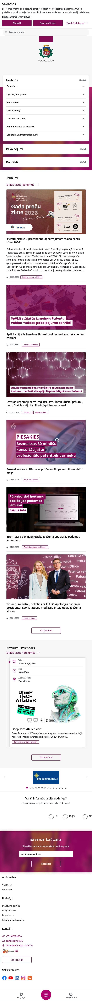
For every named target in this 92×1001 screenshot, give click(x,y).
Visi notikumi (46, 757)
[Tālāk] (87, 777)
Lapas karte (8, 915)
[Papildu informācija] (16, 951)
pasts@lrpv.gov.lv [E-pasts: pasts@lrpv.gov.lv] (14, 940)
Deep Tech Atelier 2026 (27, 729)
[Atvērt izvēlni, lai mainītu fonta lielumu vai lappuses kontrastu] (71, 995)
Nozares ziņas (41, 412)
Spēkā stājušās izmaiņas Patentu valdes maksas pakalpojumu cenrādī (45, 336)
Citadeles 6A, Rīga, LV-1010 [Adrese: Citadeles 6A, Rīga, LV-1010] (19, 945)
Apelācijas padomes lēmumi (35, 547)
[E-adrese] (8, 951)
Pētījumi (27, 412)
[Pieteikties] (46, 864)
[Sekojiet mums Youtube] (11, 978)
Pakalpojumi (14, 149)
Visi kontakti (17, 959)
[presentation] (24, 818)
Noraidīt (17, 23)
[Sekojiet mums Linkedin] (17, 978)
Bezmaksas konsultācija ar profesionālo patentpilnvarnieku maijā (44, 471)
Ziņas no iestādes (31, 345)
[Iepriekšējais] (4, 777)
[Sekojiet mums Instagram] (23, 978)
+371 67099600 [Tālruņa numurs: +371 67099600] (14, 936)
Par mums (7, 889)
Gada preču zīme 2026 (31, 277)
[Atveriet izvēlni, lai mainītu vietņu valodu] (21, 995)
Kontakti (12, 162)
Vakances (7, 884)
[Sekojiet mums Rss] (29, 978)
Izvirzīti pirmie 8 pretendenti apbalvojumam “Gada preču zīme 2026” (43, 240)
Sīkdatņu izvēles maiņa (13, 920)
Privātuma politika (11, 905)
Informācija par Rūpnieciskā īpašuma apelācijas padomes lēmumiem (43, 538)
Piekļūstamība (9, 910)
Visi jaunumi (46, 630)
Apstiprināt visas (48, 23)
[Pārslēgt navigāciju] (46, 995)
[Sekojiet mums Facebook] (4, 978)
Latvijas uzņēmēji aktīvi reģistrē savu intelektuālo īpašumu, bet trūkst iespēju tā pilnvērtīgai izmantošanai (44, 403)
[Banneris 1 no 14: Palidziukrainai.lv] (46, 777)
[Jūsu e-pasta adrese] (46, 854)
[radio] (53, 816)
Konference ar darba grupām (25, 742)
